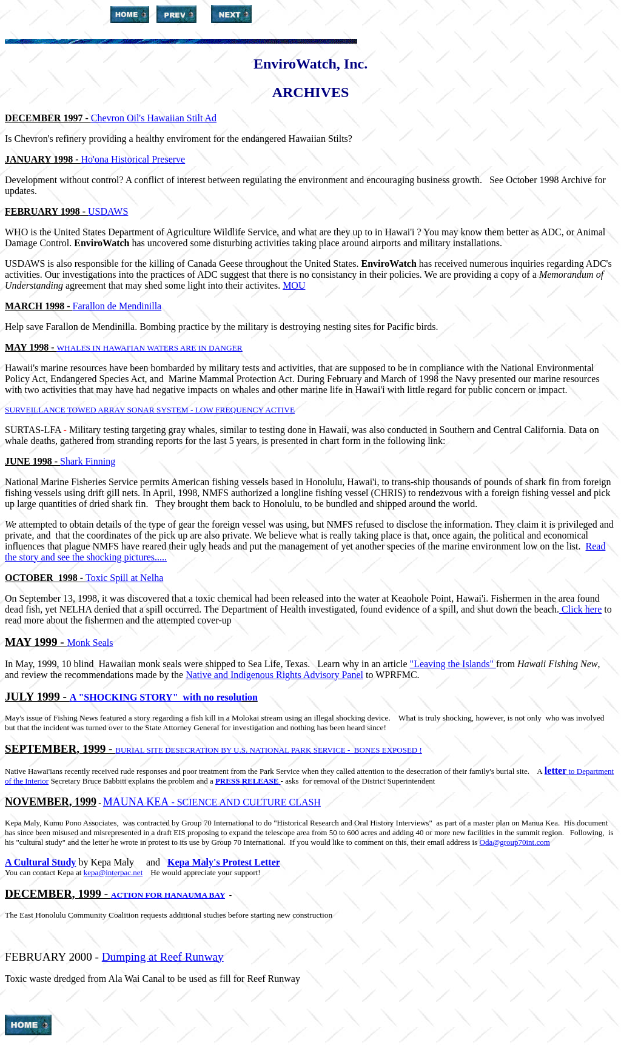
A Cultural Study (40, 862)
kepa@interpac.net (113, 872)
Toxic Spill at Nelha (124, 578)
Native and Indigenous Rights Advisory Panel (274, 675)
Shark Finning (87, 461)
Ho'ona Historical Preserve (133, 159)
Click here (580, 609)
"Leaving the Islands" (453, 664)
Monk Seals (90, 642)
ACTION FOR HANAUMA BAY (168, 894)
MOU (294, 285)
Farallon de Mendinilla (117, 306)
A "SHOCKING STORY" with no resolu (155, 697)
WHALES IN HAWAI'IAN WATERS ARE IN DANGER (149, 347)
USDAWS (108, 211)
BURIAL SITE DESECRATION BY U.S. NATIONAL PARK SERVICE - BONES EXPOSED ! (268, 749)
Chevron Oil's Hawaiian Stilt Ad (154, 118)
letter (557, 770)
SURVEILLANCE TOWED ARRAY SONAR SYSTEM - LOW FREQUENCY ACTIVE (150, 409)
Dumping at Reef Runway (163, 956)
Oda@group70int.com (515, 842)
